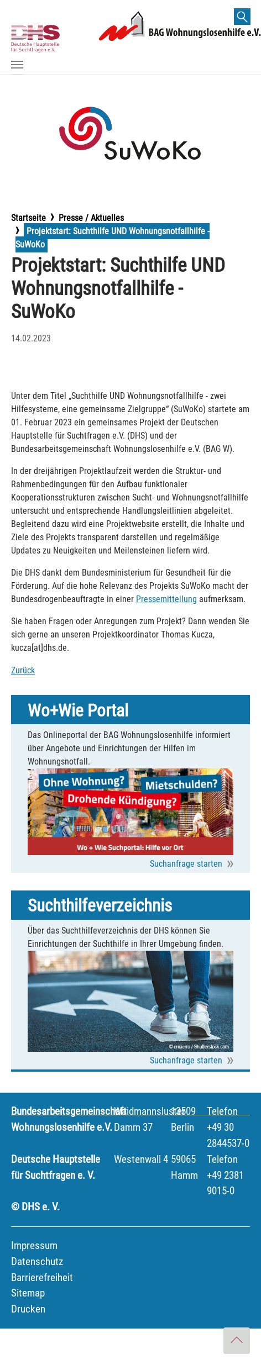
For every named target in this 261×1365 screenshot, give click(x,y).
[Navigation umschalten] (17, 64)
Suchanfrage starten (186, 863)
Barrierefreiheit (42, 1277)
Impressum (34, 1245)
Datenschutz (37, 1261)
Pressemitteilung (166, 599)
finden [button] (245, 18)
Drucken (28, 1309)
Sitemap (28, 1293)
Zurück (23, 670)
